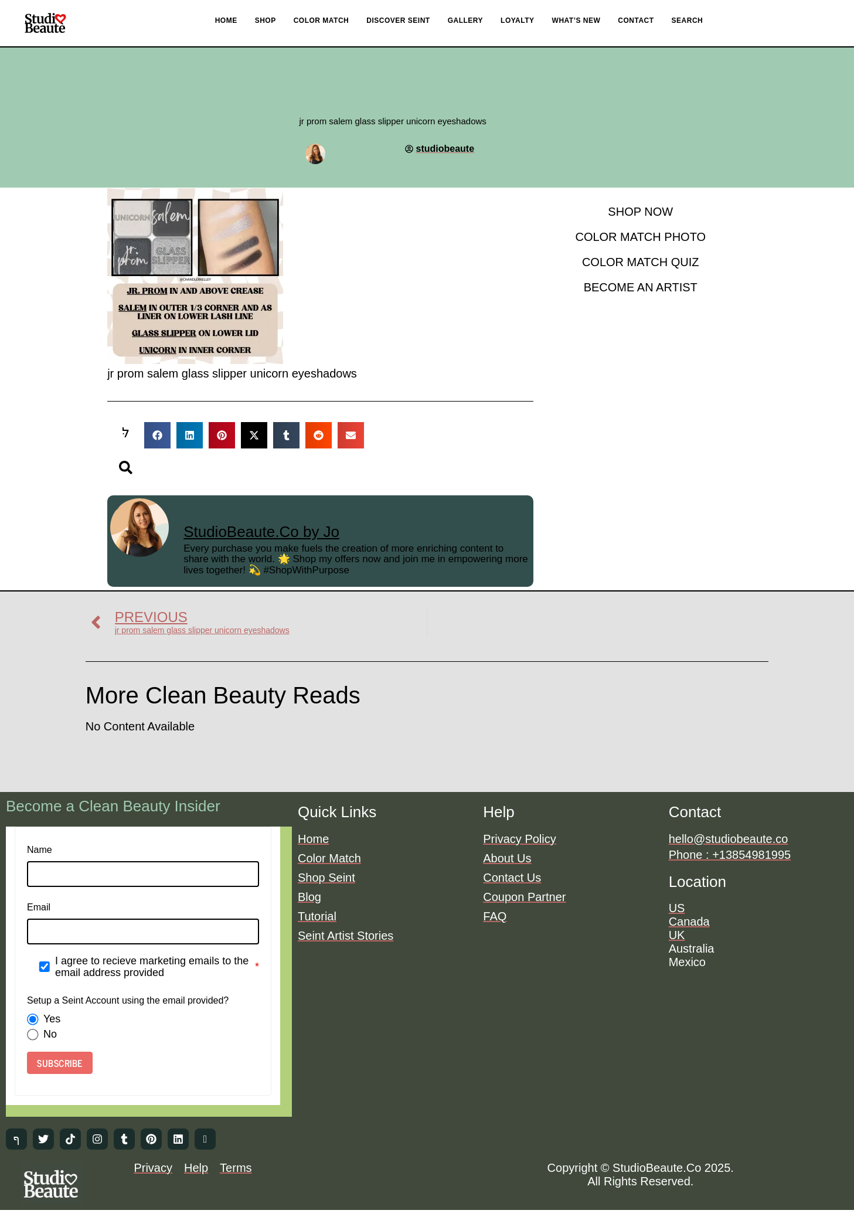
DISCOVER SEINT (398, 20)
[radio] (33, 1019)
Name (39, 850)
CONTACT (636, 20)
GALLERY (465, 20)
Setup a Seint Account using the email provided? (128, 1000)
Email (38, 907)
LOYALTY (518, 20)
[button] (158, 435)
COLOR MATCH (321, 20)
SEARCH (687, 20)
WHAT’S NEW (576, 20)
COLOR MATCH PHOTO (640, 236)
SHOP (265, 20)
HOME (226, 20)
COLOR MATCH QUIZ (640, 262)
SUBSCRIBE (60, 1062)
